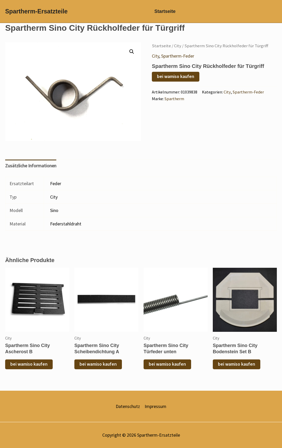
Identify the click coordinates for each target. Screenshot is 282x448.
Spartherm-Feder (177, 59)
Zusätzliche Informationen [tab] (30, 169)
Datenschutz (128, 407)
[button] (131, 54)
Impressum (155, 407)
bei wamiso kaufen (175, 79)
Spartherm (174, 101)
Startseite (163, 12)
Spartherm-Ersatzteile (36, 13)
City (177, 48)
